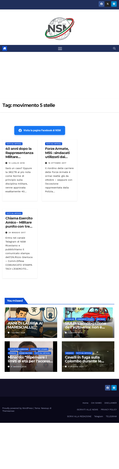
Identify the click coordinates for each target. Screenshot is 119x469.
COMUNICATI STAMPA (17, 319)
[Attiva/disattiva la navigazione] (60, 48)
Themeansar (8, 411)
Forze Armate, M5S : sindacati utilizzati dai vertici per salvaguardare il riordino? (58, 159)
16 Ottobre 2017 (57, 163)
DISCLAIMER (110, 403)
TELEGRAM (111, 416)
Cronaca (12, 353)
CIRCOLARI (70, 319)
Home (85, 403)
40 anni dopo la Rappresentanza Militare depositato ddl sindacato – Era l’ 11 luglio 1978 (19, 159)
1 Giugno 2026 (18, 333)
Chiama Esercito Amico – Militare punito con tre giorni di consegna (19, 226)
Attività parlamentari (18, 349)
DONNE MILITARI (25, 353)
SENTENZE (101, 319)
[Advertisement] (59, 75)
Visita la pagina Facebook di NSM (40, 130)
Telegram (98, 416)
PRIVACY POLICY (109, 409)
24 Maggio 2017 (17, 232)
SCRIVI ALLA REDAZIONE (79, 416)
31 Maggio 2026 (19, 367)
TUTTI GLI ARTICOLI (14, 144)
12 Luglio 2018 (17, 163)
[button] (114, 48)
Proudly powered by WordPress (17, 408)
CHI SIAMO (96, 403)
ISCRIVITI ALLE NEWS (87, 409)
